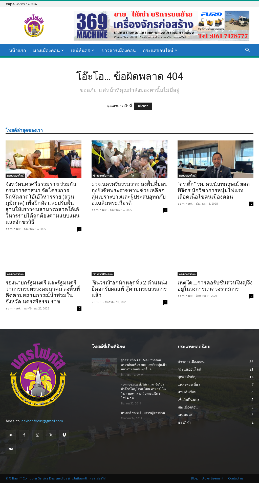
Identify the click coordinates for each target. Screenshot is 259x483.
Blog (194, 478)
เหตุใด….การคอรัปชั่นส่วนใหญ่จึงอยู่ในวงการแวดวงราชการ (215, 286)
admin (96, 302)
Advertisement (212, 478)
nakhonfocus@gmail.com (42, 421)
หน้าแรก (17, 50)
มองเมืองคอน (48, 50)
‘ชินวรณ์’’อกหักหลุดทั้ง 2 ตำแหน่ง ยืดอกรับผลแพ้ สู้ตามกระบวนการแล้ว (129, 289)
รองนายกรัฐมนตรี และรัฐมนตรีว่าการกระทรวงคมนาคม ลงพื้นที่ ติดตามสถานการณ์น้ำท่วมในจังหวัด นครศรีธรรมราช (43, 292)
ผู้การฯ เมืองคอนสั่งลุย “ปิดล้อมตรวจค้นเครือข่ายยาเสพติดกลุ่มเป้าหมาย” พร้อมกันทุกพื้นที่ (144, 364)
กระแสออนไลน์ (160, 50)
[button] (247, 50)
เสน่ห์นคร (82, 50)
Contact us (235, 478)
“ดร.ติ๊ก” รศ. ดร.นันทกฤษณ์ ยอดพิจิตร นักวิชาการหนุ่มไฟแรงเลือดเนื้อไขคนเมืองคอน (214, 190)
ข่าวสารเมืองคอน (118, 50)
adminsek (13, 229)
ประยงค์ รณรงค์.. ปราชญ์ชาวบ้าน (143, 413)
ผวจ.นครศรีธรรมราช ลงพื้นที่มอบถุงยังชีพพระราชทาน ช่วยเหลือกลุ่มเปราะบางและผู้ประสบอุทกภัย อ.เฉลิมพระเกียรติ (129, 193)
